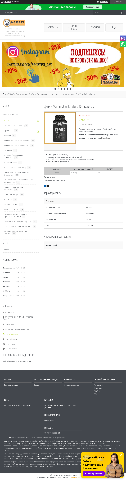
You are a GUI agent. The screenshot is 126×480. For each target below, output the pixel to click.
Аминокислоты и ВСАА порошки (16, 140)
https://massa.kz (13, 334)
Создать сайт (6, 2)
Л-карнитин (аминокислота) (15, 167)
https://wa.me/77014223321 (26, 361)
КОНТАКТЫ (95, 27)
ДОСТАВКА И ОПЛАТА (74, 27)
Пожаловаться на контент (80, 477)
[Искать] (120, 12)
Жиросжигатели (10, 162)
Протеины (8, 131)
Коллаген (8, 199)
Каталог (6, 120)
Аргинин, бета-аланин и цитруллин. (13, 156)
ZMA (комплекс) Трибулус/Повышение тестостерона (38, 94)
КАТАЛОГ (51, 27)
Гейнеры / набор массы (13, 126)
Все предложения (11, 385)
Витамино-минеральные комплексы (14, 188)
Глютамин (8, 150)
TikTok (97, 391)
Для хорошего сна (11, 209)
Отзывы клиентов (71, 385)
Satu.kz (74, 475)
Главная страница (10, 114)
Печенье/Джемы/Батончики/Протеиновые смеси (15, 215)
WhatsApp (98, 385)
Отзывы (6, 249)
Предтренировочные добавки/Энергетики (16, 173)
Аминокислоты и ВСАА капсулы (16, 145)
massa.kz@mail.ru (13, 339)
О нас (5, 243)
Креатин (7, 135)
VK (95, 394)
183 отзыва (104, 2)
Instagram (98, 388)
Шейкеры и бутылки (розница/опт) (17, 221)
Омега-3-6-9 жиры (11, 194)
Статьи (37, 385)
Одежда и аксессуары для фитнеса (17, 226)
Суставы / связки (10, 204)
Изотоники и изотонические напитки (15, 232)
